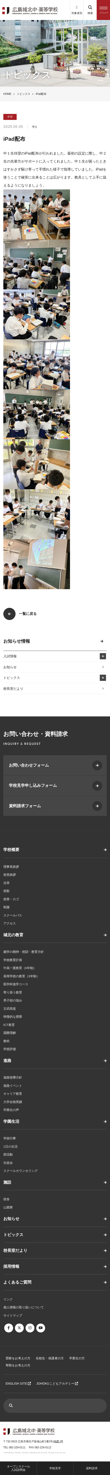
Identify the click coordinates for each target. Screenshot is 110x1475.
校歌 (6, 891)
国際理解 (9, 1033)
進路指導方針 (12, 1077)
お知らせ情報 (16, 641)
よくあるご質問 (17, 1282)
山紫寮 (8, 1207)
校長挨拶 (9, 875)
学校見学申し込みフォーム (33, 785)
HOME (7, 93)
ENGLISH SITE (18, 1383)
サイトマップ (12, 1315)
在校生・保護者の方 (50, 1358)
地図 (58, 1441)
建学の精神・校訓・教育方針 (23, 952)
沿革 (6, 883)
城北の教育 (13, 935)
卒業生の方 (77, 1358)
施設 (7, 1182)
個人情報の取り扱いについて (23, 1307)
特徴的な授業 (12, 1016)
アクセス (9, 923)
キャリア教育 (12, 1093)
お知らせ (10, 667)
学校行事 (9, 1138)
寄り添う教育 (12, 992)
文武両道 (9, 1008)
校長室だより (13, 688)
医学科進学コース (15, 984)
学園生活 (11, 1121)
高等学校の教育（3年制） (21, 976)
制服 (6, 907)
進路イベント (12, 1085)
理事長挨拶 (11, 867)
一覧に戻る (28, 614)
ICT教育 (9, 1025)
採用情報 (11, 1266)
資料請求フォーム (25, 806)
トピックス (23, 93)
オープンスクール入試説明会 (18, 1468)
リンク (8, 1299)
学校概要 (11, 849)
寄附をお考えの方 (18, 1365)
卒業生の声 (11, 1110)
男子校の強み (12, 1000)
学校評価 (9, 1049)
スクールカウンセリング (20, 1171)
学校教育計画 (12, 960)
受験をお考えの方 (18, 1358)
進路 (7, 1060)
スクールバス (12, 915)
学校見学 (55, 1468)
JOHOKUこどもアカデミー (57, 1383)
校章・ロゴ (11, 899)
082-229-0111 (17, 1447)
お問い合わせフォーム (29, 765)
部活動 (8, 1154)
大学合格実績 (12, 1102)
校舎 (6, 1199)
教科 (6, 1041)
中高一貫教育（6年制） (19, 968)
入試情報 (10, 656)
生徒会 (8, 1163)
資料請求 (92, 1468)
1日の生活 (10, 1146)
